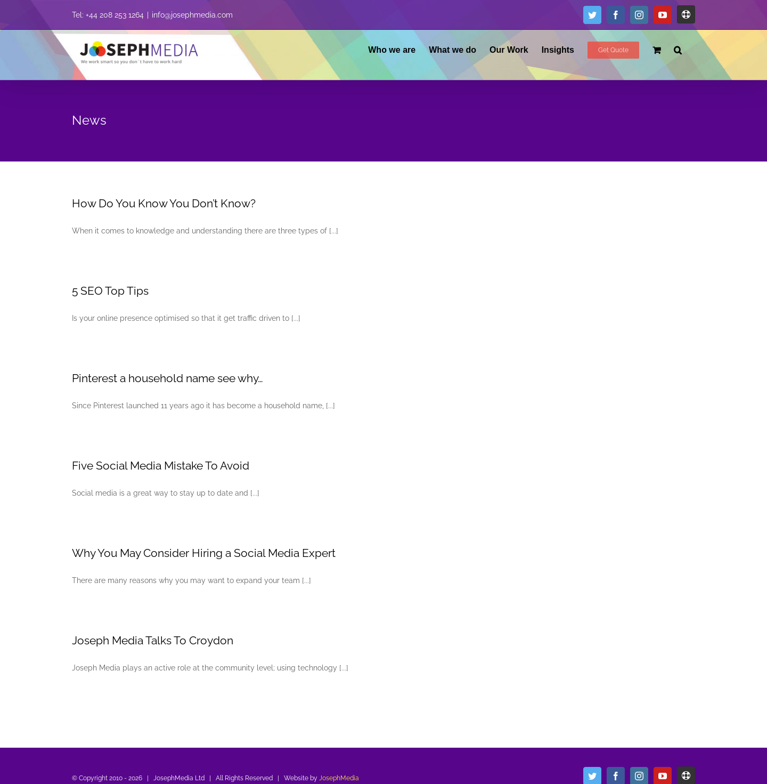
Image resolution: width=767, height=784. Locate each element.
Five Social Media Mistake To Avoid (160, 465)
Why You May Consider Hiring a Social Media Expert (204, 553)
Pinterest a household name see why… (167, 378)
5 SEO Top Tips (110, 290)
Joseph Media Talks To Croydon (152, 640)
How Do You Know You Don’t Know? (164, 203)
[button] (678, 50)
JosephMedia (339, 778)
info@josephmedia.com (192, 15)
